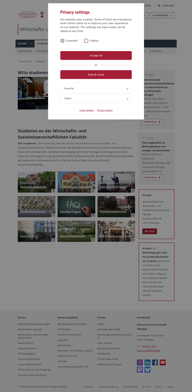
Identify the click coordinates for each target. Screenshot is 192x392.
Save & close (96, 74)
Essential (71, 40)
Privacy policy (105, 110)
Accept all (96, 55)
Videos (94, 40)
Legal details (86, 110)
